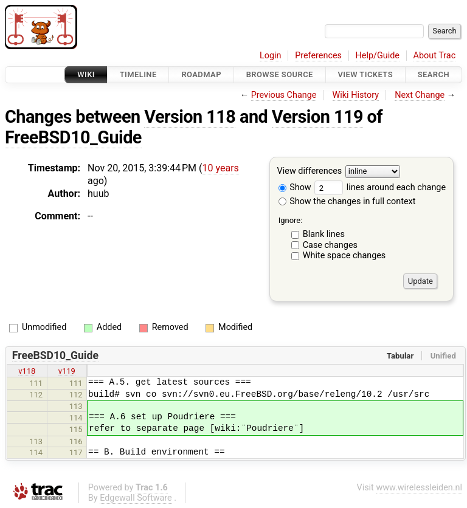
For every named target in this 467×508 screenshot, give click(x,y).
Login (271, 55)
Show (294, 187)
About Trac (434, 55)
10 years (220, 168)
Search (433, 74)
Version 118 (189, 116)
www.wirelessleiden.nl (419, 487)
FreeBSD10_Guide (73, 137)
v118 (26, 371)
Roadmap (201, 74)
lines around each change (380, 187)
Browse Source (279, 74)
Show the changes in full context (347, 201)
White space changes (344, 255)
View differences (309, 171)
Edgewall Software (136, 498)
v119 (66, 371)
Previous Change (284, 95)
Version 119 (317, 116)
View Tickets (365, 74)
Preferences (318, 55)
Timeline (138, 74)
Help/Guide (378, 55)
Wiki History (356, 95)
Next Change (420, 95)
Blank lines (324, 234)
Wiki (86, 74)
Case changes (330, 245)
